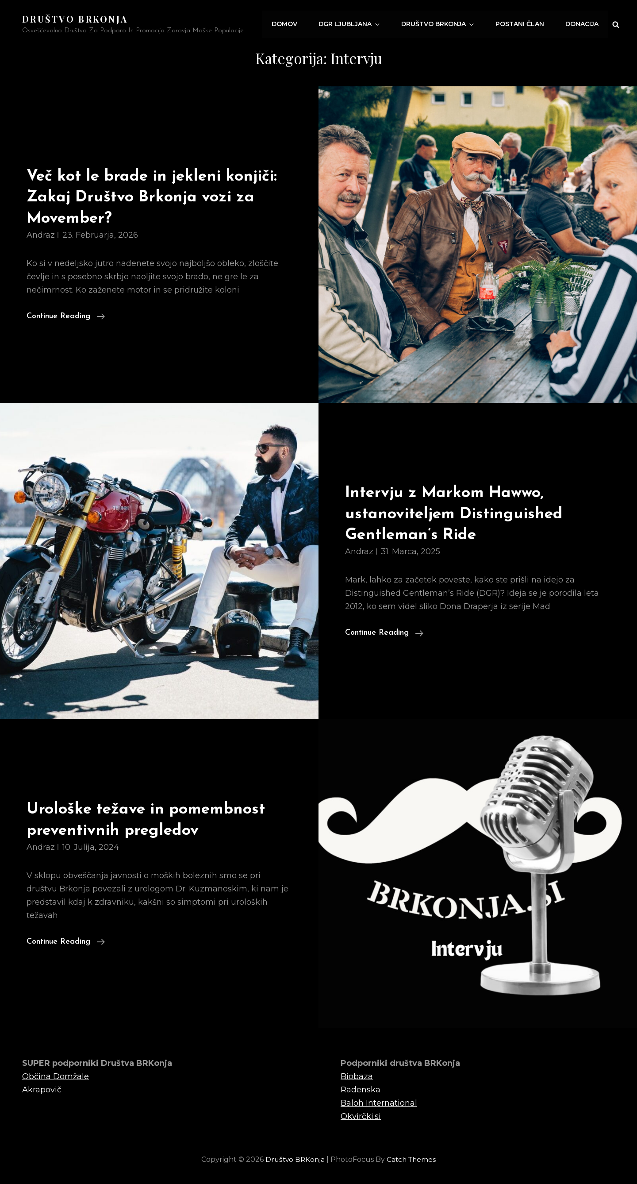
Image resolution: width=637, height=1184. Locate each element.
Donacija (582, 24)
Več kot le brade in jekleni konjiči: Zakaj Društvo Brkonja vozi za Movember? (159, 197)
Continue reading (66, 314)
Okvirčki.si (361, 1116)
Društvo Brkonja (443, 24)
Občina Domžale (55, 1076)
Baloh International (379, 1102)
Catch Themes (412, 1159)
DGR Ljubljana (357, 24)
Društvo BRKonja (75, 19)
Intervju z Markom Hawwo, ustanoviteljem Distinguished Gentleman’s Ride (459, 513)
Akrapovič (41, 1089)
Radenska (360, 1089)
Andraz (41, 234)
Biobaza (357, 1076)
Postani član (521, 24)
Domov (293, 24)
